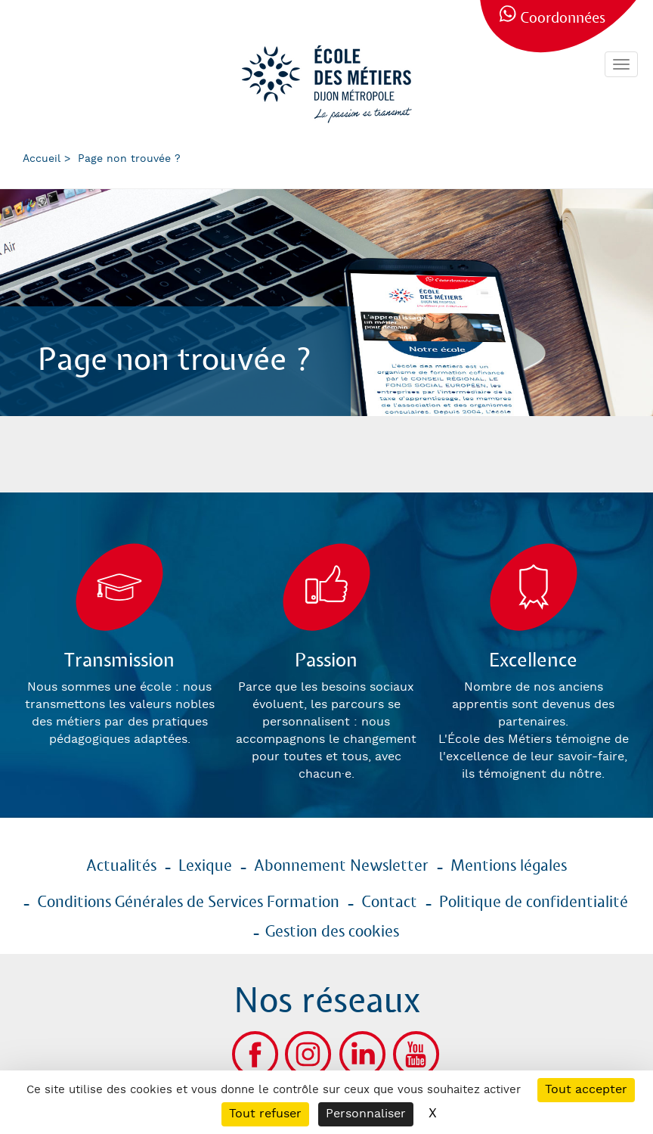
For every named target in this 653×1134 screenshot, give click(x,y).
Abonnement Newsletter (341, 866)
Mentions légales (508, 866)
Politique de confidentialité (533, 902)
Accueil (41, 159)
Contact (389, 902)
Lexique (205, 866)
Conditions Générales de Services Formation (188, 902)
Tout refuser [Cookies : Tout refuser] (265, 1114)
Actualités (121, 866)
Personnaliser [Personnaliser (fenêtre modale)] (366, 1114)
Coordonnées (562, 18)
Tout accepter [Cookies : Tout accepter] (586, 1090)
